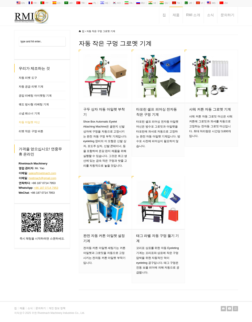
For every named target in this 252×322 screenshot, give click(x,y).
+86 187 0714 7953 (46, 187)
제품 (176, 15)
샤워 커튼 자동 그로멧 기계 (210, 109)
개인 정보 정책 (57, 308)
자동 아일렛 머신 (29, 122)
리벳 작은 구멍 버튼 (31, 131)
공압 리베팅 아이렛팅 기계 (35, 95)
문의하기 (227, 15)
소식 (210, 15)
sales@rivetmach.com (42, 173)
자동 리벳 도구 (28, 77)
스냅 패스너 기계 (29, 113)
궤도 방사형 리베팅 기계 (34, 104)
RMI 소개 (193, 15)
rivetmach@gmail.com (42, 178)
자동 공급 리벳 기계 (31, 86)
